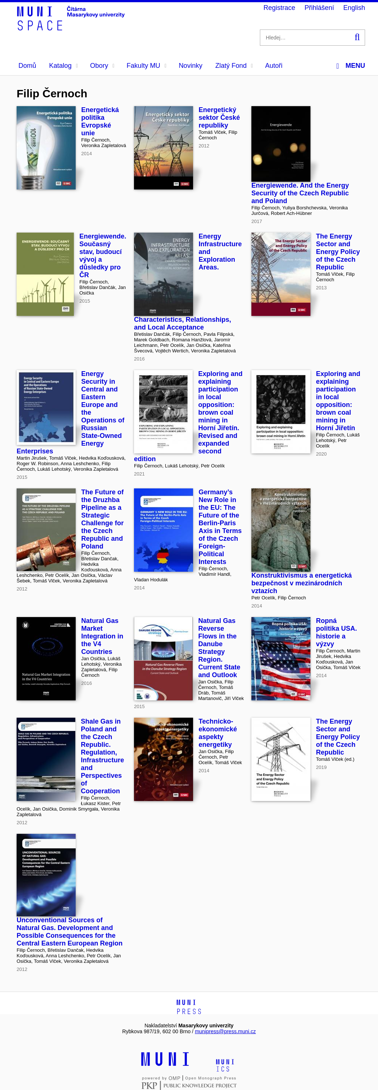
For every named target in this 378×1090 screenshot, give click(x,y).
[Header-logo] (72, 28)
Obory (102, 65)
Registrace (279, 7)
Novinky (190, 65)
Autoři (273, 65)
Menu (350, 66)
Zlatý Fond (234, 65)
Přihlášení (319, 7)
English (354, 7)
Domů (27, 65)
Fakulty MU (146, 65)
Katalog (63, 65)
